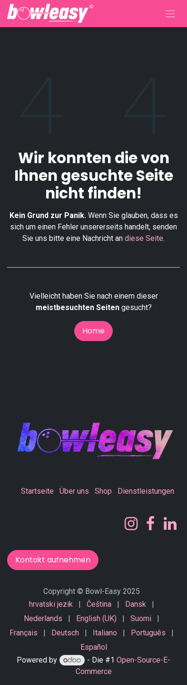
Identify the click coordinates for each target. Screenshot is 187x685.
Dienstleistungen (146, 491)
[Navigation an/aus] (170, 13)
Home (93, 330)
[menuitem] (51, 604)
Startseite (37, 491)
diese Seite (144, 238)
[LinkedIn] (170, 523)
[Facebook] (150, 523)
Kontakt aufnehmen (52, 559)
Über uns (74, 491)
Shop (103, 491)
